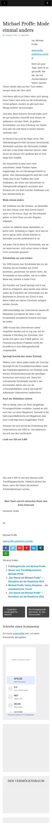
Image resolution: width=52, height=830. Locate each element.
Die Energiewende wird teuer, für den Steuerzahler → (37, 612)
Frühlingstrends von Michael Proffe (26, 566)
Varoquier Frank (11, 35)
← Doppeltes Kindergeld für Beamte (11, 612)
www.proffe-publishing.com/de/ (40, 54)
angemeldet (18, 633)
